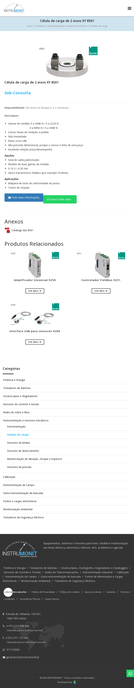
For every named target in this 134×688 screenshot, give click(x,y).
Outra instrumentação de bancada (23, 493)
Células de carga (98, 26)
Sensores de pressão (19, 467)
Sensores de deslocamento (23, 450)
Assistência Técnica (30, 599)
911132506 (13, 649)
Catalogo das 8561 (19, 230)
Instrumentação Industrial (98, 572)
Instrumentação (16, 426)
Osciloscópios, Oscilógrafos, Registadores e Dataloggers (94, 568)
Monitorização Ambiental (17, 509)
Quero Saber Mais (59, 199)
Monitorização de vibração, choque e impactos (34, 459)
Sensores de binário (18, 442)
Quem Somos (52, 599)
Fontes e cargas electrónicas (20, 501)
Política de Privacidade (43, 591)
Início (29, 26)
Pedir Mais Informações (23, 197)
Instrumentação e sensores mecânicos (67, 26)
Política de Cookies (70, 591)
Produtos (40, 26)
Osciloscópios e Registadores (20, 396)
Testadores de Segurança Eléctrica (23, 517)
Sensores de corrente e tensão (21, 404)
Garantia (110, 591)
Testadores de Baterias (16, 388)
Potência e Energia (14, 380)
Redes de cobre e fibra (16, 412)
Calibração (9, 477)
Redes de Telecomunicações (61, 572)
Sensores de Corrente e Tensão (22, 572)
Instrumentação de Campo (18, 485)
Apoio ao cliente (93, 591)
